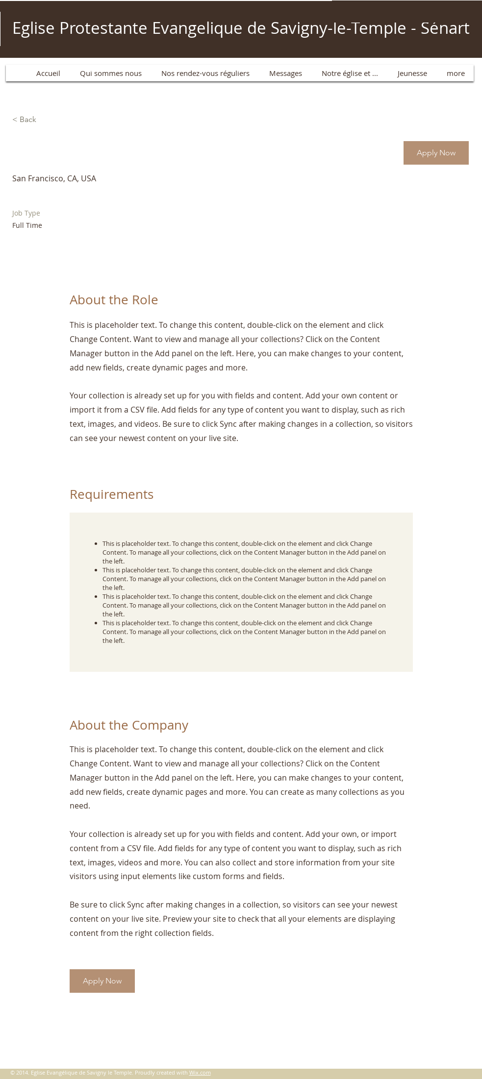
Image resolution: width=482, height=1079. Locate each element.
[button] (436, 153)
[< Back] (47, 119)
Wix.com (200, 1072)
